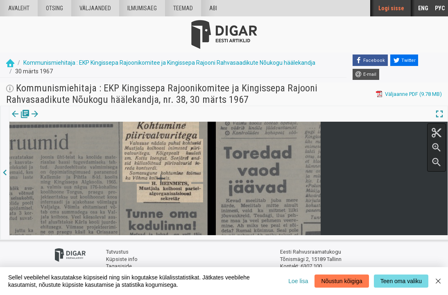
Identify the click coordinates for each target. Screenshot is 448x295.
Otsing (54, 8)
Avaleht (18, 8)
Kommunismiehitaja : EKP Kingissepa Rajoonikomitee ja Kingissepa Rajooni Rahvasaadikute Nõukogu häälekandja (169, 62)
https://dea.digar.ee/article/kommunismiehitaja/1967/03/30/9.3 (85, 142)
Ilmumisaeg (142, 8)
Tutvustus (117, 248)
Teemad (183, 8)
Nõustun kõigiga (341, 281)
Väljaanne (21, 119)
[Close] (438, 281)
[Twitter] (404, 60)
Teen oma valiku (401, 281)
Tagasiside (119, 262)
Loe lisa (298, 281)
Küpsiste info (122, 255)
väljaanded (95, 8)
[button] (70, 120)
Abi (213, 8)
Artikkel (57, 119)
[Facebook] (370, 60)
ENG (423, 8)
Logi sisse (391, 8)
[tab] (21, 119)
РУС (440, 8)
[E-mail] (366, 74)
